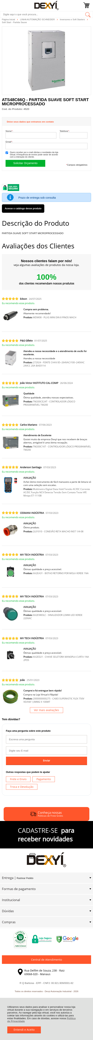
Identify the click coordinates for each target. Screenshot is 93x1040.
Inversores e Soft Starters (73, 19)
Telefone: (65, 131)
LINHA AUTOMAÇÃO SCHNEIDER (37, 19)
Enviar (46, 760)
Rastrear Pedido (25, 878)
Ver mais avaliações (46, 710)
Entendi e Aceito (24, 1029)
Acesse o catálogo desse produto (23, 208)
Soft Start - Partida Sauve (14, 22)
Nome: (9, 131)
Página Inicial (9, 19)
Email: (9, 141)
